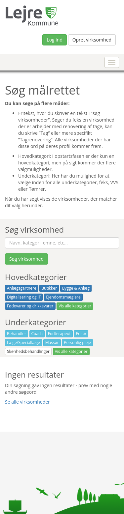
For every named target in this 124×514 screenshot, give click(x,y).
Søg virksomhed (26, 259)
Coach (37, 333)
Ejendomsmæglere (63, 297)
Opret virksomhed (91, 40)
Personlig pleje (77, 342)
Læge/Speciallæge (23, 342)
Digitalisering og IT (24, 297)
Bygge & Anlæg (76, 288)
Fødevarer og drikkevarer (30, 306)
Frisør (81, 333)
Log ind (54, 40)
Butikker (49, 288)
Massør (52, 342)
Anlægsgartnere (21, 288)
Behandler (16, 333)
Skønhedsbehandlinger (28, 351)
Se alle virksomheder (27, 402)
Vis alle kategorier (75, 306)
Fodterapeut (59, 333)
